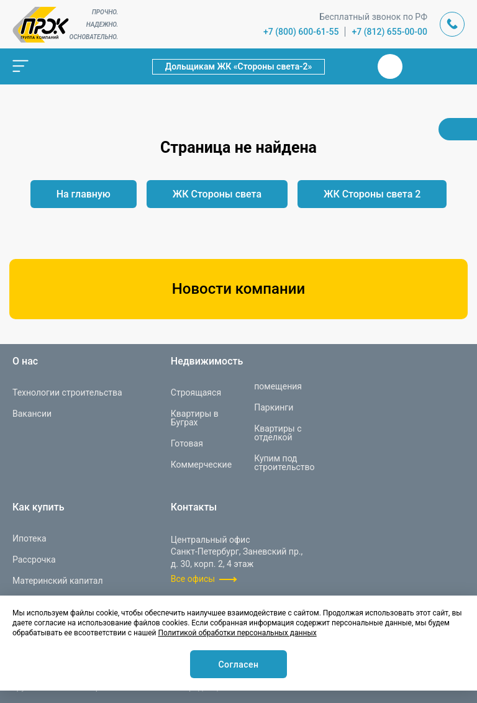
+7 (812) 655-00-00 (389, 32)
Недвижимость (207, 361)
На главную (84, 194)
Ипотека (29, 538)
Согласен (238, 664)
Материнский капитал (57, 581)
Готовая (187, 443)
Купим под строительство (284, 462)
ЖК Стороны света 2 (372, 194)
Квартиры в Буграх (195, 418)
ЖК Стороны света (217, 194)
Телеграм (419, 66)
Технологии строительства (67, 392)
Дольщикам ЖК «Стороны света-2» (238, 66)
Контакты (194, 507)
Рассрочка (34, 560)
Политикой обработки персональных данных (237, 632)
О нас (25, 361)
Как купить (38, 507)
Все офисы (193, 579)
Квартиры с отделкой (277, 433)
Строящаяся (196, 392)
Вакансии (32, 414)
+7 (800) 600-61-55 (301, 32)
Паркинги (273, 407)
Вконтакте (390, 66)
